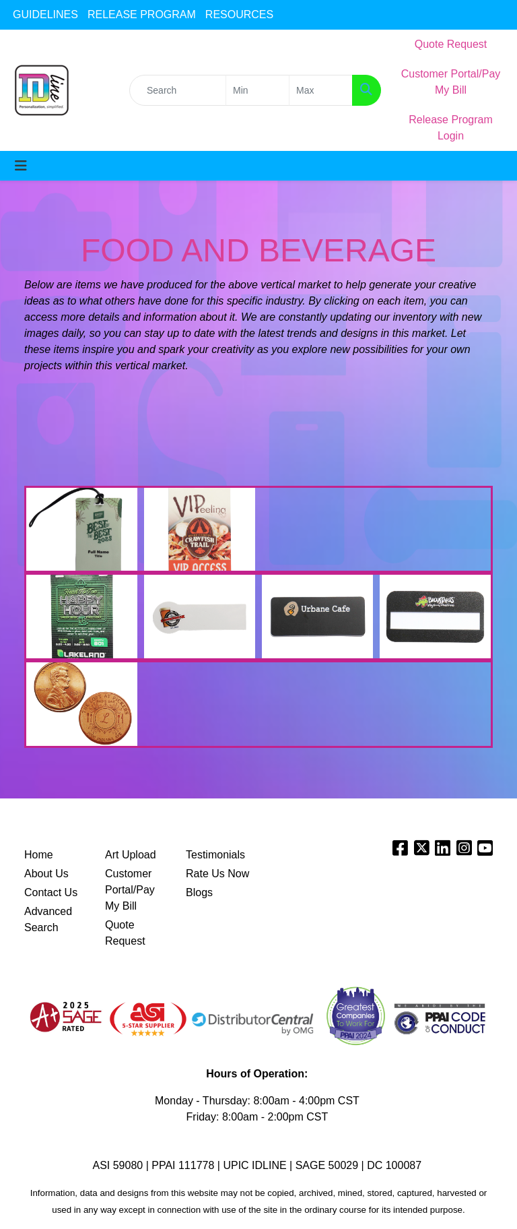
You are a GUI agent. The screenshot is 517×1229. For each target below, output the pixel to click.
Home (38, 854)
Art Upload (130, 854)
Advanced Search (48, 919)
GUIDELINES (45, 14)
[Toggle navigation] (21, 165)
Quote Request (125, 933)
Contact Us (50, 892)
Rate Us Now (217, 873)
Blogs (199, 892)
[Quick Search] (177, 90)
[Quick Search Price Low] (257, 90)
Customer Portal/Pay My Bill (130, 890)
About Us (46, 873)
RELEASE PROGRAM (142, 14)
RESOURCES (239, 14)
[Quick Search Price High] (321, 90)
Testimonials (215, 854)
